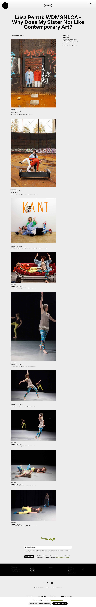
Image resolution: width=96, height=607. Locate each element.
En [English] (93, 3)
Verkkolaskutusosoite (56, 587)
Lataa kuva (13, 109)
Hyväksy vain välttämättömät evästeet (40, 603)
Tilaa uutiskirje (29, 556)
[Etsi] (88, 3)
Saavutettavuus (16, 569)
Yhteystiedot (15, 567)
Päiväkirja (32, 569)
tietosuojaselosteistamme (62, 557)
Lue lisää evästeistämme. (57, 600)
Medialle (48, 5)
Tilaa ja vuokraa (15, 570)
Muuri (69, 570)
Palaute (48, 587)
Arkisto (51, 567)
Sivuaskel (70, 567)
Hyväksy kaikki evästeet (60, 603)
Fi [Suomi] (91, 3)
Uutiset (32, 567)
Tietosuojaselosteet (39, 587)
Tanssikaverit (71, 569)
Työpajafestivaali (72, 572)
